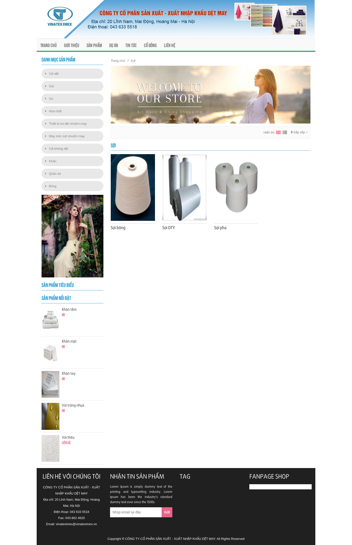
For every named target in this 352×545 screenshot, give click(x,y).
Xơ (49, 98)
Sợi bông (118, 228)
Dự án (113, 45)
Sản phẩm (94, 45)
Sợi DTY (168, 228)
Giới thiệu (71, 45)
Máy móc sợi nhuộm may (65, 136)
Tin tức (131, 45)
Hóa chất (53, 111)
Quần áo (53, 173)
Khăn (50, 161)
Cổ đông (150, 45)
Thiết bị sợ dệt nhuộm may (66, 123)
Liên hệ (169, 45)
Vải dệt (52, 73)
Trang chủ (48, 45)
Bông (50, 186)
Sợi (49, 86)
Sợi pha (220, 228)
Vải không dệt (56, 148)
